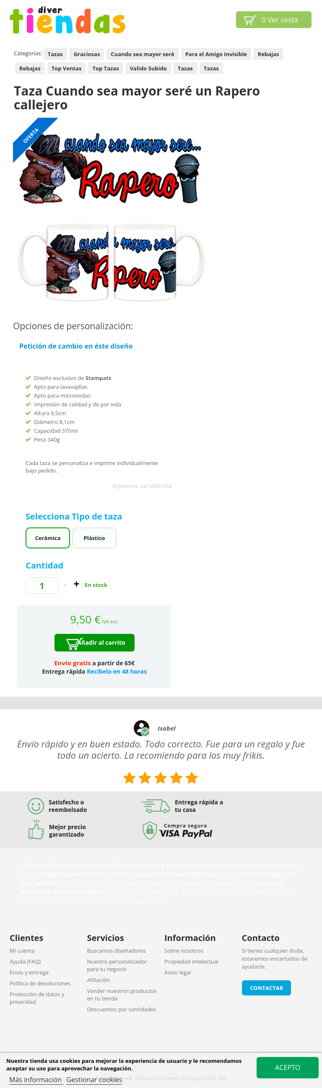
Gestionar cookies (94, 1079)
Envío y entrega (29, 972)
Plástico (94, 538)
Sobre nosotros (183, 950)
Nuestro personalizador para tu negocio (117, 965)
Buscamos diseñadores (116, 950)
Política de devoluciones (40, 983)
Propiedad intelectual (191, 961)
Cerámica (48, 538)
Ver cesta (280, 19)
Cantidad (44, 565)
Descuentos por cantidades (121, 1009)
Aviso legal (177, 972)
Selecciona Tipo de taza (75, 516)
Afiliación (98, 980)
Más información (36, 1079)
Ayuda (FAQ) (25, 961)
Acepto (287, 1067)
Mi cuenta (22, 950)
